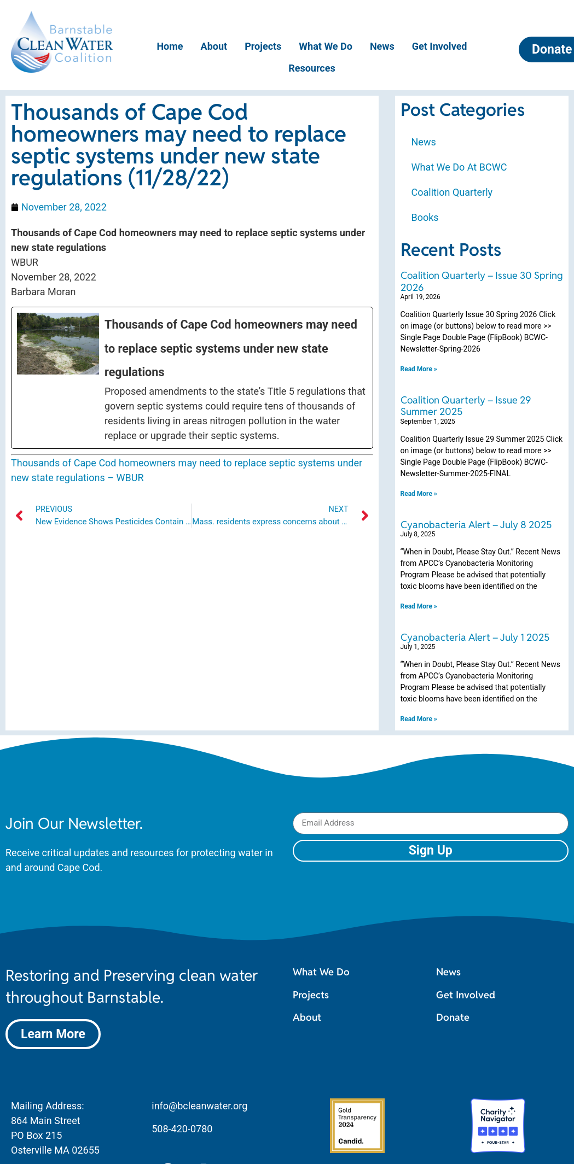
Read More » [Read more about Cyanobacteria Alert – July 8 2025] (419, 606)
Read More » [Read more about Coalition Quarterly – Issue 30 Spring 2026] (419, 369)
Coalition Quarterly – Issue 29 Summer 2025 (466, 406)
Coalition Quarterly (452, 192)
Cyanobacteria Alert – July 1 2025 (475, 637)
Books (425, 217)
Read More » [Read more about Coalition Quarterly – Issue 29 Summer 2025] (419, 494)
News (382, 46)
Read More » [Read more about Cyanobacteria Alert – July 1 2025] (419, 719)
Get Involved (439, 46)
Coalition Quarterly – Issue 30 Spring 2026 (482, 281)
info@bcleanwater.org (199, 1106)
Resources (311, 68)
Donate (452, 1017)
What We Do (325, 46)
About (214, 46)
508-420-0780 (182, 1128)
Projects (263, 46)
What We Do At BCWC (459, 167)
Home (169, 46)
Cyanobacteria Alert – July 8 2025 (476, 524)
